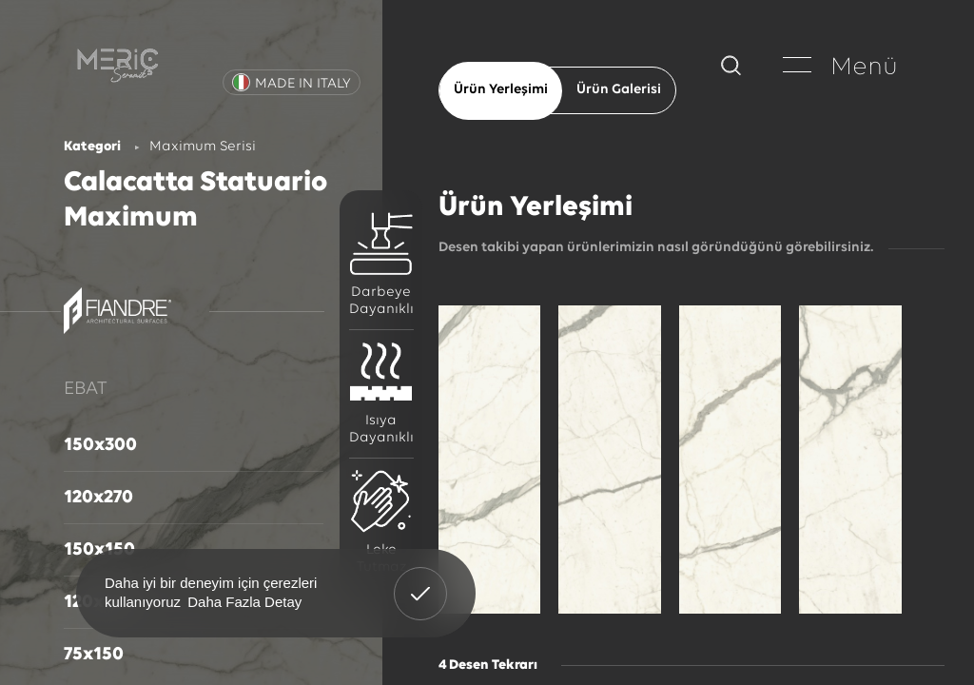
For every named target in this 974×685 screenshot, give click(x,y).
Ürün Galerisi (618, 90)
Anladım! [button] (421, 579)
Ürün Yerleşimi (501, 90)
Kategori (92, 147)
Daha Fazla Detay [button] (244, 602)
